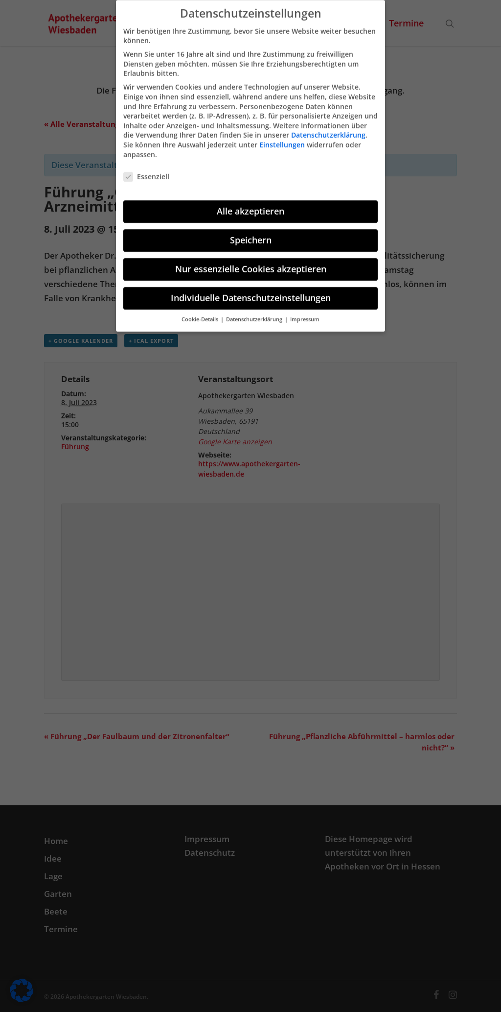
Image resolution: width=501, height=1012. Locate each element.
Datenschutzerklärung (328, 128)
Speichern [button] (251, 234)
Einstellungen (282, 138)
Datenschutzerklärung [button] (255, 312)
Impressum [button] (304, 312)
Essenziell (146, 170)
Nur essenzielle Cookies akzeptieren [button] (250, 262)
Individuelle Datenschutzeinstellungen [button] (251, 291)
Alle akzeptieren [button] (250, 205)
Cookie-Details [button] (201, 312)
